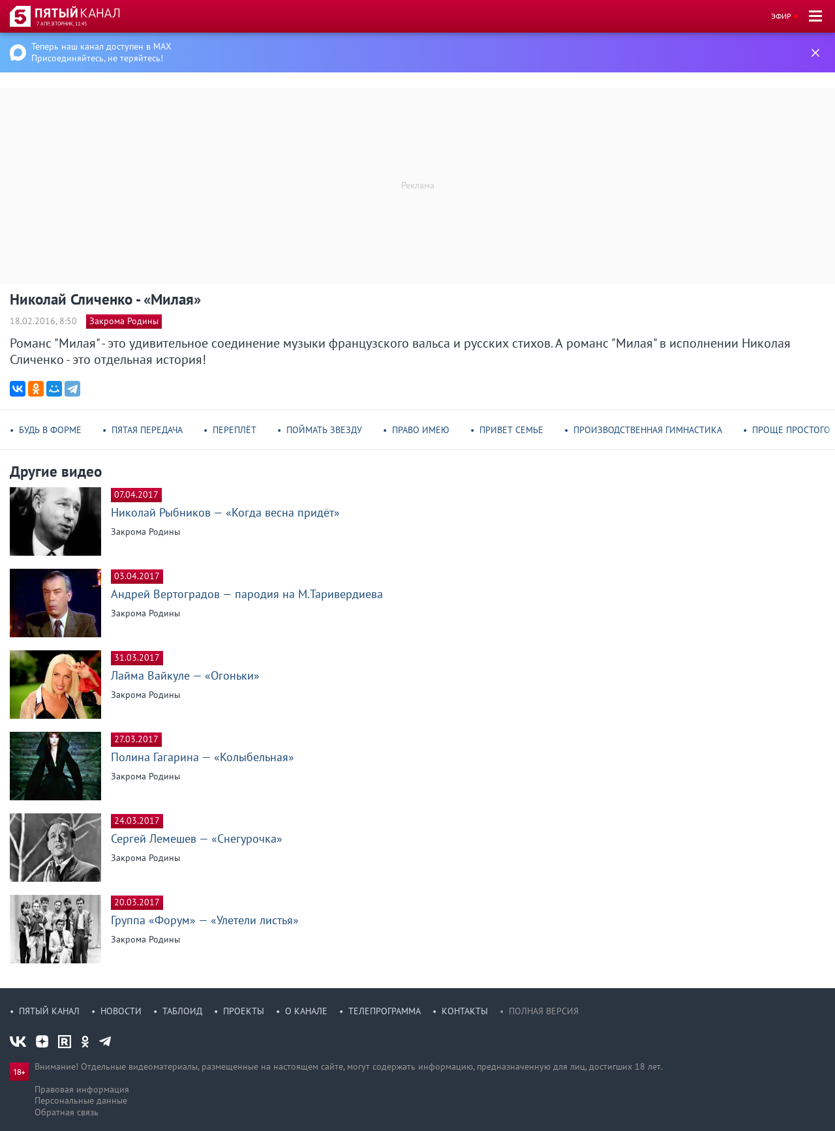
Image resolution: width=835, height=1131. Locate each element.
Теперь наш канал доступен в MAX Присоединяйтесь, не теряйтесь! (101, 52)
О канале (306, 1011)
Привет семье (511, 430)
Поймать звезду (324, 430)
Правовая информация (82, 1089)
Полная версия (544, 1011)
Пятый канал (49, 1011)
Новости (121, 1011)
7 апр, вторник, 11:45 (62, 23)
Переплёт (234, 430)
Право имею (420, 430)
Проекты (243, 1011)
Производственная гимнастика (647, 430)
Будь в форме (50, 430)
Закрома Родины (124, 321)
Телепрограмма (384, 1011)
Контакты (465, 1011)
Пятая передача (147, 430)
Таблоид (182, 1011)
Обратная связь (67, 1112)
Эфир (781, 16)
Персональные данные (81, 1100)
